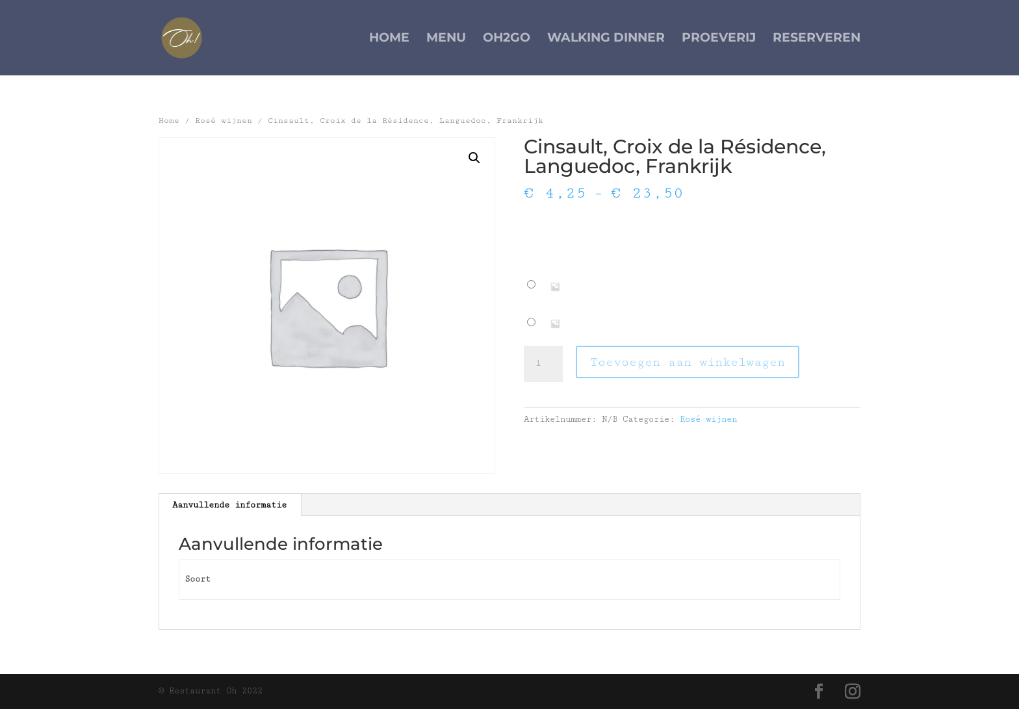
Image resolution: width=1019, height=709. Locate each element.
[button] (474, 158)
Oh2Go (506, 39)
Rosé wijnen (223, 120)
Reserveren (816, 39)
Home (389, 39)
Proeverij (719, 39)
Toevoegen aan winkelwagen (687, 362)
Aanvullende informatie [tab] (229, 505)
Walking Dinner (606, 39)
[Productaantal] (543, 364)
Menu (446, 39)
